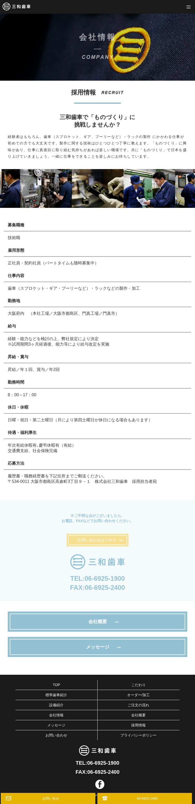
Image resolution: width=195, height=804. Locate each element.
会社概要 (138, 715)
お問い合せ (50, 798)
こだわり (138, 685)
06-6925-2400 (105, 589)
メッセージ (56, 725)
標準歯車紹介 (56, 695)
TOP (56, 685)
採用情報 (138, 725)
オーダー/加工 (138, 695)
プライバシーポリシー (138, 735)
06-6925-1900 (104, 579)
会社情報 (56, 715)
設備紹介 (56, 705)
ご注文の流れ (138, 705)
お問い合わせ (56, 735)
